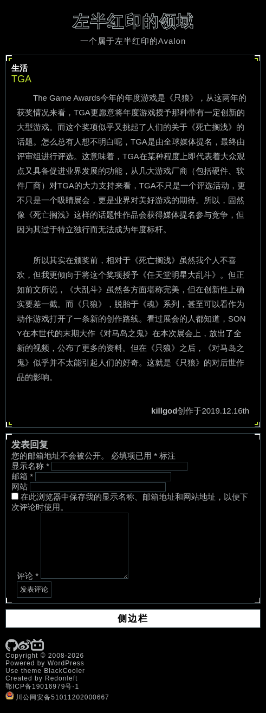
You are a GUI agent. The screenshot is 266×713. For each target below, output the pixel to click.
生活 (19, 68)
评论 (27, 575)
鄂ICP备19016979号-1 (42, 686)
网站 (19, 486)
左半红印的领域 (133, 21)
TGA (21, 79)
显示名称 (30, 465)
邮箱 (22, 476)
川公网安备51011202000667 (57, 697)
